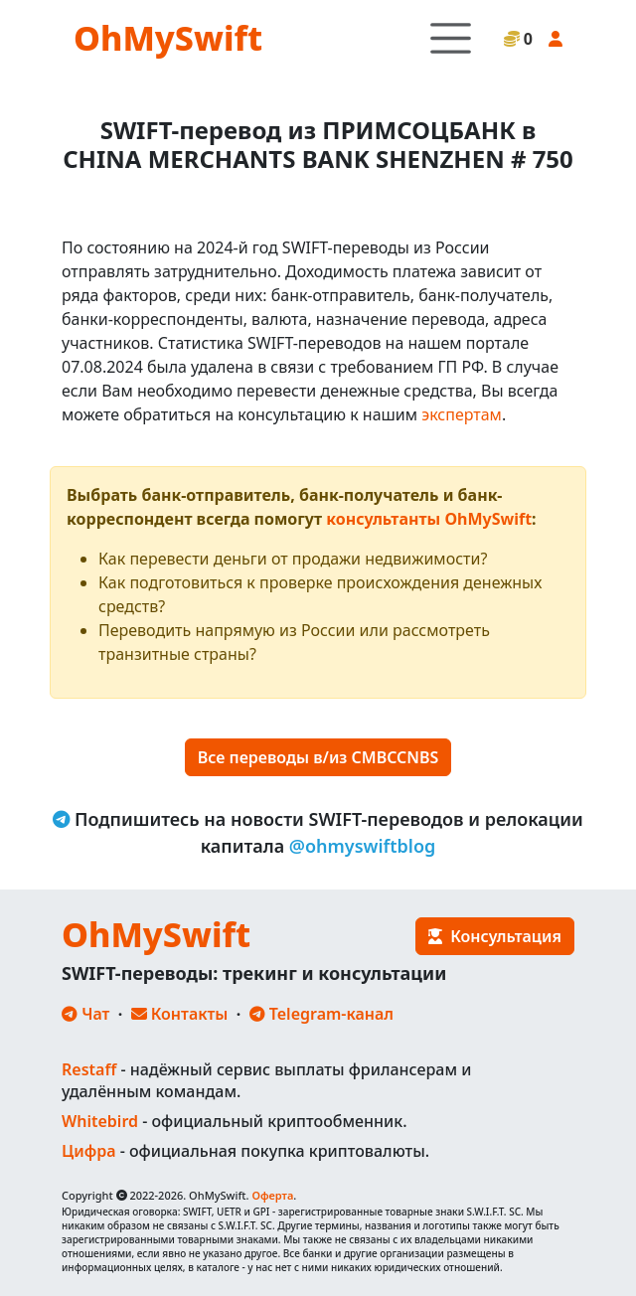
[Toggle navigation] (450, 38)
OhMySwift (168, 38)
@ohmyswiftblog (362, 846)
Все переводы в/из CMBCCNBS (318, 757)
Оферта (272, 1195)
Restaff (89, 1069)
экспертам (461, 414)
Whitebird (100, 1121)
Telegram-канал (321, 1014)
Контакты (180, 1014)
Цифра (88, 1151)
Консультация (494, 936)
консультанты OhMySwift (429, 519)
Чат (85, 1014)
